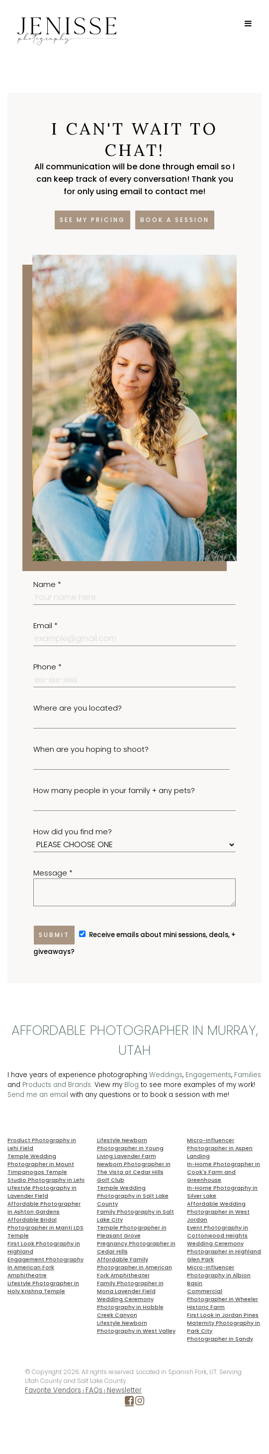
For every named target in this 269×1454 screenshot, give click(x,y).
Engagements (208, 1075)
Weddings (165, 1075)
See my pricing (92, 220)
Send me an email (37, 1094)
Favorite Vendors (53, 1390)
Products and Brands (56, 1085)
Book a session (174, 220)
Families (247, 1075)
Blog (131, 1085)
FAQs (94, 1390)
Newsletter (124, 1390)
